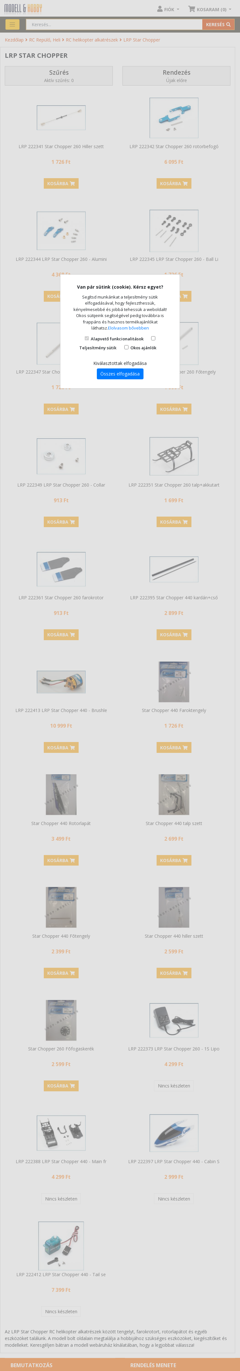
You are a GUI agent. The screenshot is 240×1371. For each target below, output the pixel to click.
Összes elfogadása (120, 374)
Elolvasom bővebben (128, 328)
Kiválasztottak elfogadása (120, 363)
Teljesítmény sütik (97, 348)
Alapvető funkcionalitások (117, 339)
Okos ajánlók (143, 348)
